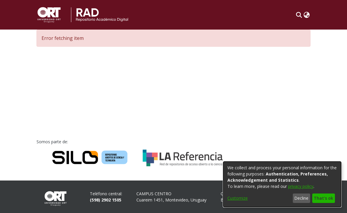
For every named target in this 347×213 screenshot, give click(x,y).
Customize (237, 198)
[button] (299, 14)
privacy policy (300, 186)
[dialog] (282, 184)
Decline (301, 198)
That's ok (323, 198)
